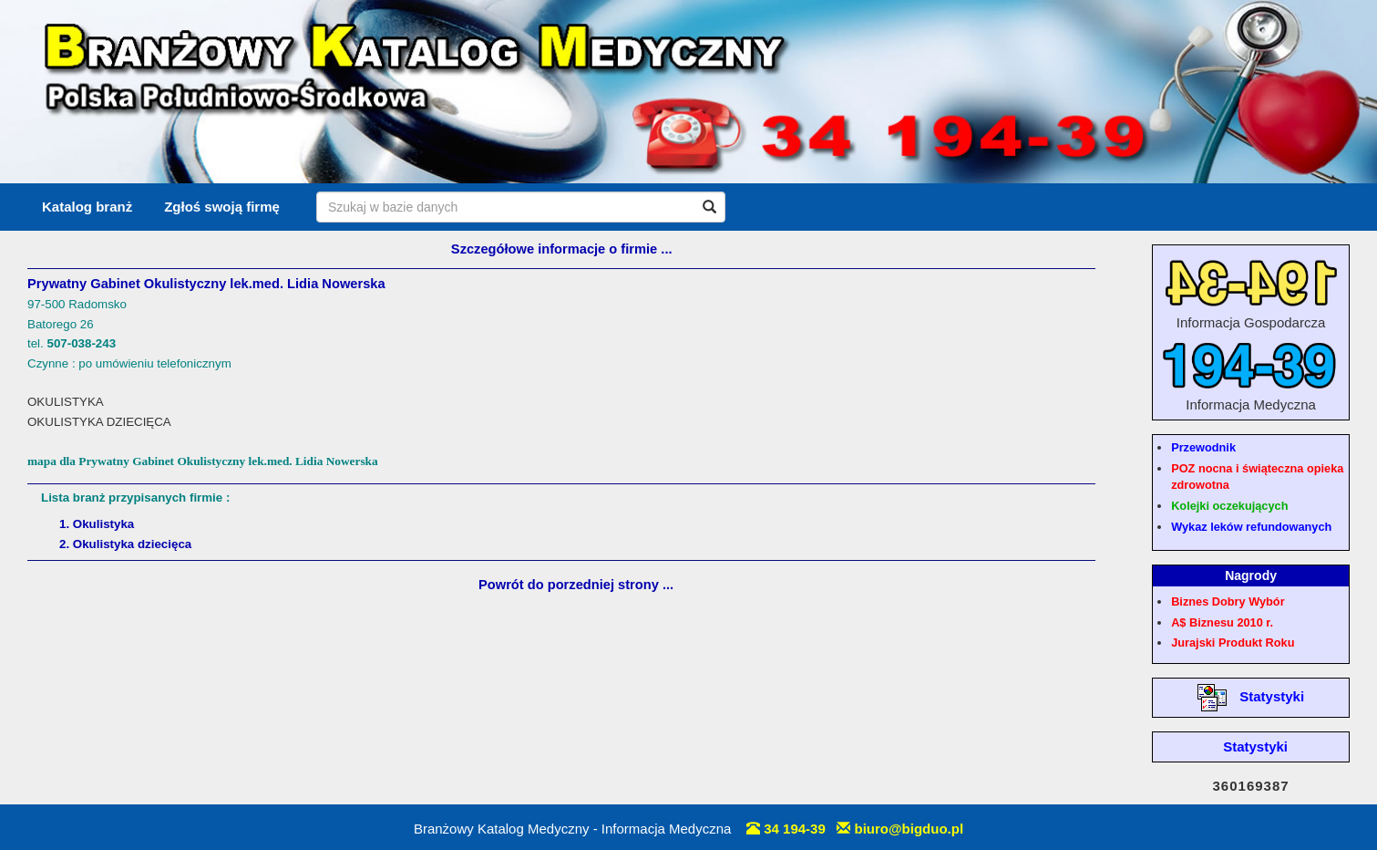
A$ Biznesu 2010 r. (1222, 622)
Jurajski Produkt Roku (1232, 642)
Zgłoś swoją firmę (222, 206)
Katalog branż (87, 206)
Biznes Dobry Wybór (1227, 601)
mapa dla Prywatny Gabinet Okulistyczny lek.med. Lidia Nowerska (202, 461)
